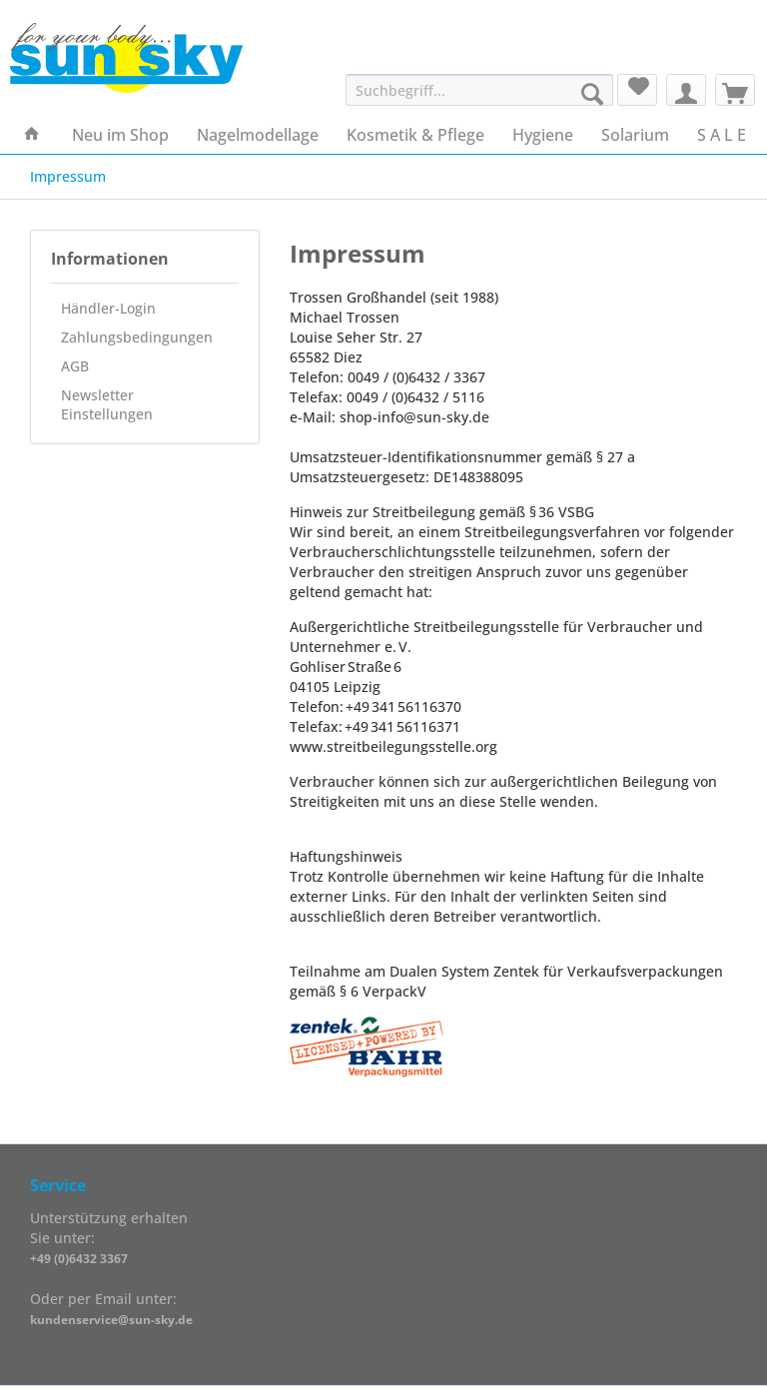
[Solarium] (635, 135)
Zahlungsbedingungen (137, 337)
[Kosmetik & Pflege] (415, 135)
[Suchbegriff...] (480, 90)
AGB (75, 365)
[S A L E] (721, 135)
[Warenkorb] (735, 90)
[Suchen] (592, 94)
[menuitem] (480, 99)
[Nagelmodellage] (258, 135)
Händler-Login (108, 308)
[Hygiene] (542, 135)
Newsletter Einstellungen (107, 404)
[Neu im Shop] (120, 135)
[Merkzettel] (637, 90)
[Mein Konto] (686, 90)
